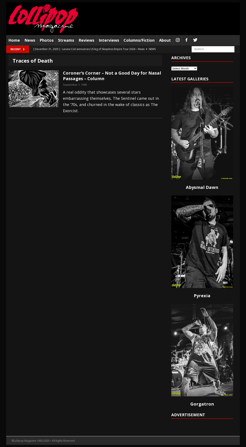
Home (14, 40)
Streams (66, 40)
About (165, 40)
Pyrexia (202, 295)
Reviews (86, 40)
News (29, 40)
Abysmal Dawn (202, 187)
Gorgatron (202, 404)
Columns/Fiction (139, 40)
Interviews (109, 40)
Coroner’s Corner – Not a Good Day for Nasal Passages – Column (112, 75)
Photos (47, 40)
